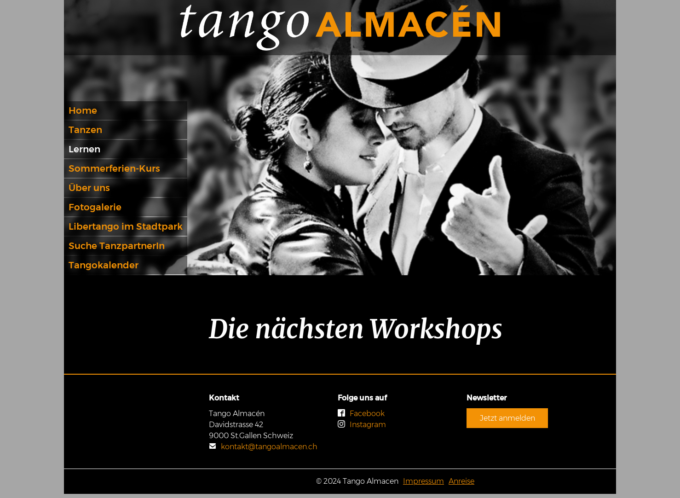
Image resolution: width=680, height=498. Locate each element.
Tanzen (85, 129)
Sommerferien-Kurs (114, 168)
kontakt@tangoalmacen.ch (263, 446)
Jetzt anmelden (507, 418)
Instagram (362, 424)
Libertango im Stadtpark (126, 226)
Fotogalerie (95, 207)
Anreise (461, 481)
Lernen (84, 149)
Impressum (423, 481)
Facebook (361, 413)
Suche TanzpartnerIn (117, 245)
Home (83, 110)
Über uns (89, 187)
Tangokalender (103, 265)
